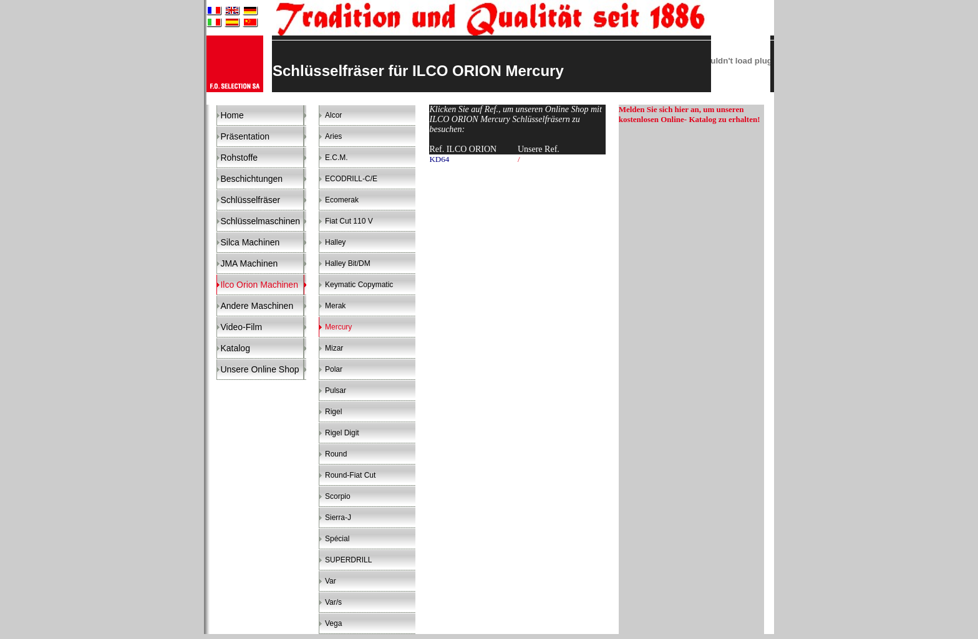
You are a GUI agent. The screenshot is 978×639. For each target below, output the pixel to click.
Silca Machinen (249, 242)
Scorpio (338, 496)
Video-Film (241, 327)
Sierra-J (338, 517)
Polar (333, 369)
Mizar (334, 348)
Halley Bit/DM (347, 263)
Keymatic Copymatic (359, 284)
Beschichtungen (251, 179)
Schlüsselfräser (250, 200)
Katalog (234, 348)
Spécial (337, 538)
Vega (333, 623)
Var (330, 581)
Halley (335, 242)
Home (231, 115)
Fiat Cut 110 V (349, 221)
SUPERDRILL (348, 560)
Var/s (333, 602)
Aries (333, 136)
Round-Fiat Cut (350, 475)
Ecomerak (342, 200)
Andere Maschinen (256, 306)
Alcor (333, 115)
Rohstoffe (239, 158)
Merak (335, 305)
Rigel (333, 411)
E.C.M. (336, 157)
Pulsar (335, 390)
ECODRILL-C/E (351, 178)
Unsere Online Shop (259, 369)
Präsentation (244, 136)
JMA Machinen (249, 263)
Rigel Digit (342, 432)
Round (336, 454)
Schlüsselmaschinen (260, 221)
